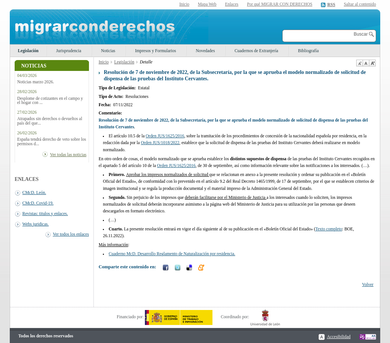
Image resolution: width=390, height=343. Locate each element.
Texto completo (328, 229)
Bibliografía (308, 50)
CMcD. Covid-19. (38, 203)
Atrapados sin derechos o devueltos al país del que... (49, 121)
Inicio (184, 4)
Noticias (108, 50)
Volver (367, 284)
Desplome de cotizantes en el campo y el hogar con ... (50, 100)
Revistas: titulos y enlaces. (45, 213)
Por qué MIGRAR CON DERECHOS (279, 4)
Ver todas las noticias (68, 154)
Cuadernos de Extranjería (256, 50)
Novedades (205, 50)
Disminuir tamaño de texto (359, 63)
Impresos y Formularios (155, 50)
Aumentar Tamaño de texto (372, 63)
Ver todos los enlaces (71, 234)
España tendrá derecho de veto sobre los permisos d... (51, 141)
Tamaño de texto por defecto (366, 63)
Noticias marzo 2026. (35, 82)
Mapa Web (207, 4)
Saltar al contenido (360, 4)
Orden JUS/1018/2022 (160, 142)
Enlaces (231, 4)
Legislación (28, 50)
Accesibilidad (339, 336)
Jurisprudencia (68, 50)
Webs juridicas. (36, 224)
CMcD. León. (34, 192)
